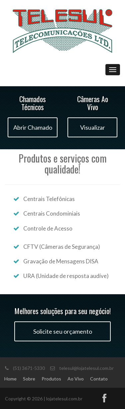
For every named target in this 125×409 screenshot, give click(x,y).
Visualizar (92, 127)
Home (10, 378)
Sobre (29, 378)
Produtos (51, 378)
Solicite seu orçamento (62, 331)
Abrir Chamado (32, 127)
